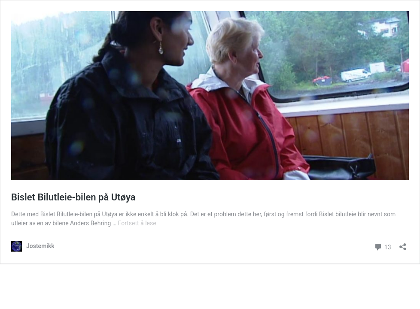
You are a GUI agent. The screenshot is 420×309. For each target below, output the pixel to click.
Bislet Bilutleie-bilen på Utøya (73, 197)
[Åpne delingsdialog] (403, 244)
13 (382, 246)
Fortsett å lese (137, 223)
